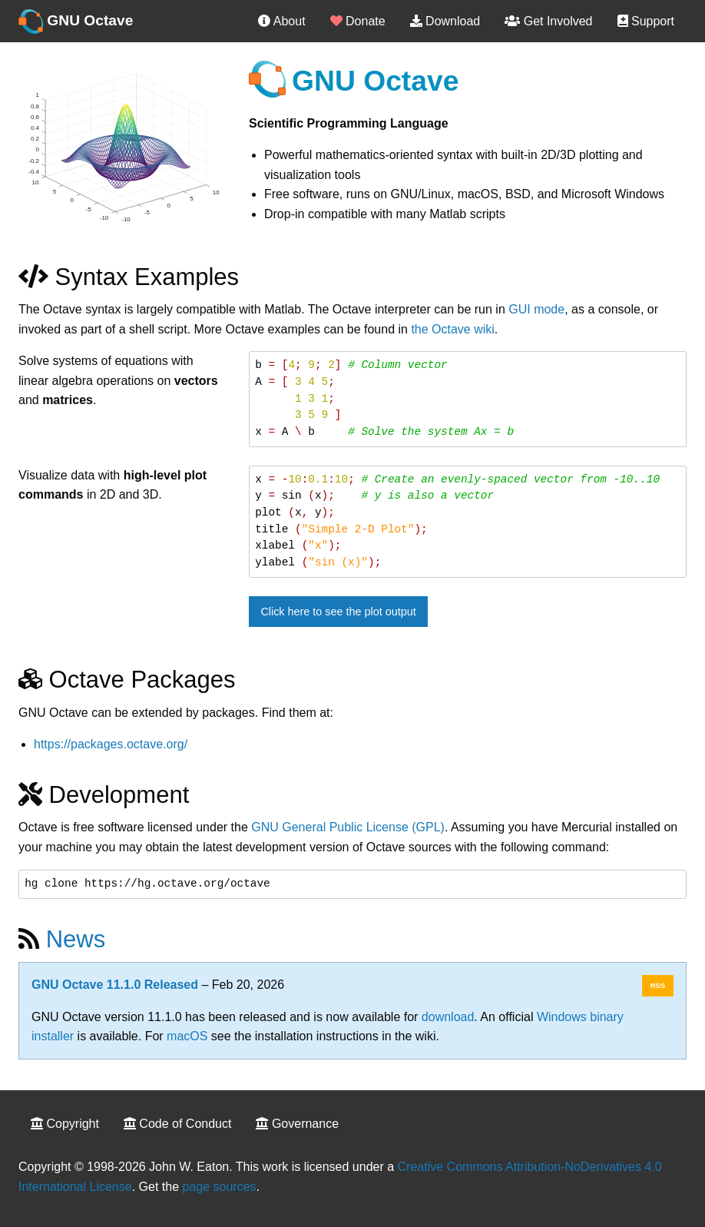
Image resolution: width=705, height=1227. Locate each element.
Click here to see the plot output (337, 611)
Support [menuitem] (645, 21)
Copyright (65, 1123)
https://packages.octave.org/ (110, 744)
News (76, 939)
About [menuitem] (281, 21)
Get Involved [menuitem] (548, 21)
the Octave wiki (452, 329)
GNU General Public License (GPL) (348, 827)
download (448, 1016)
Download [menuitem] (445, 21)
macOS (187, 1036)
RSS (658, 985)
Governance (297, 1123)
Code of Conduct (178, 1123)
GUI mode (536, 309)
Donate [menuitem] (358, 21)
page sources (219, 1186)
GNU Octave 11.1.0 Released (114, 984)
